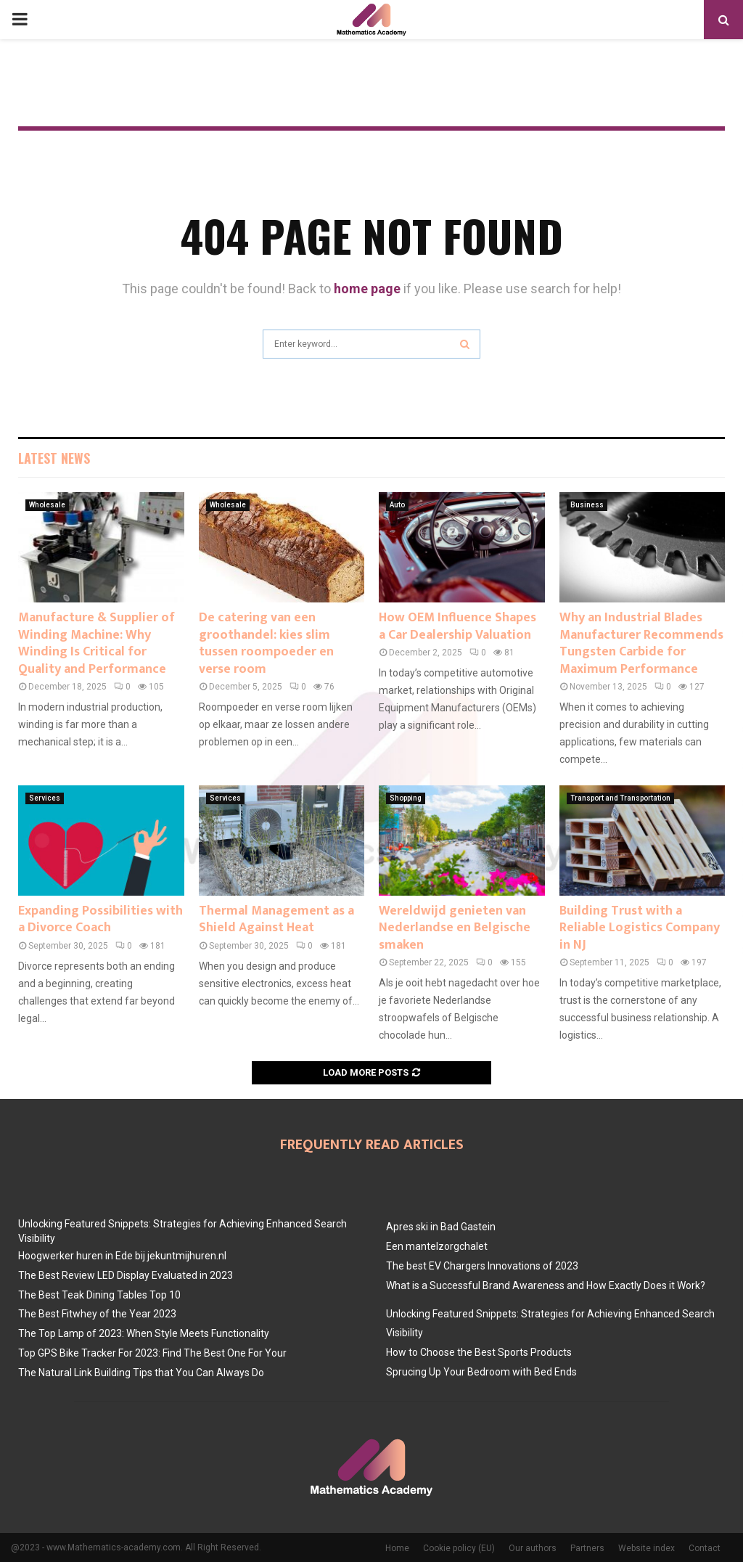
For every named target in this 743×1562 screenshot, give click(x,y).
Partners (587, 1548)
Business (587, 505)
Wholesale (47, 505)
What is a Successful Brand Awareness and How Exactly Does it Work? (545, 1285)
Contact (705, 1548)
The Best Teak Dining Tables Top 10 (99, 1295)
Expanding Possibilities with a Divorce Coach (100, 919)
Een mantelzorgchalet (437, 1246)
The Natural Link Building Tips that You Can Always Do (141, 1372)
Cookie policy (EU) (459, 1548)
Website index (646, 1548)
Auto (397, 505)
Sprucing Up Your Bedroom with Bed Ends (481, 1372)
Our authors (533, 1548)
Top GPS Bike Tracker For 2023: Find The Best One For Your (152, 1353)
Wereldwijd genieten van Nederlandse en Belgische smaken (454, 928)
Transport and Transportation (620, 798)
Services (44, 798)
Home (397, 1548)
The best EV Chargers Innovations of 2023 (482, 1266)
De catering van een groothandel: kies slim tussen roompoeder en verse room (266, 643)
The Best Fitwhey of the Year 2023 (97, 1314)
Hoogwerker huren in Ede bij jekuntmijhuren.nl (122, 1256)
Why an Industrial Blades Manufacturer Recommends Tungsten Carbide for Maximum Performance (641, 643)
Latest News (54, 458)
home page (367, 288)
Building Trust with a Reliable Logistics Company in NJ (639, 928)
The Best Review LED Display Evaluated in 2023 (125, 1275)
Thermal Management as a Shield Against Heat (276, 919)
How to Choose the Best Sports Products (479, 1352)
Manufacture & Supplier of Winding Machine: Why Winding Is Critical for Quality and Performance (96, 643)
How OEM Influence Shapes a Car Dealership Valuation (457, 626)
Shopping (406, 798)
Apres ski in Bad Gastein (441, 1226)
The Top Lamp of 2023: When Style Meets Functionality (143, 1333)
